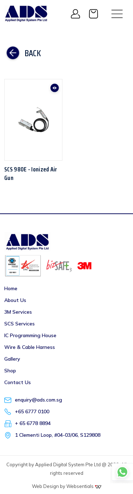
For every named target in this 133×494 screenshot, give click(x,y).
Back (22, 53)
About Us (15, 300)
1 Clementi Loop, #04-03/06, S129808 (57, 435)
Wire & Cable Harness (29, 347)
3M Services (18, 312)
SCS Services (19, 323)
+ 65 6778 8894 (33, 423)
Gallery (12, 359)
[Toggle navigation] (117, 14)
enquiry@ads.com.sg (38, 400)
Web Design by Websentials (66, 486)
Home (10, 288)
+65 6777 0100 (32, 411)
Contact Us (17, 382)
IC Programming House (30, 335)
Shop (10, 370)
